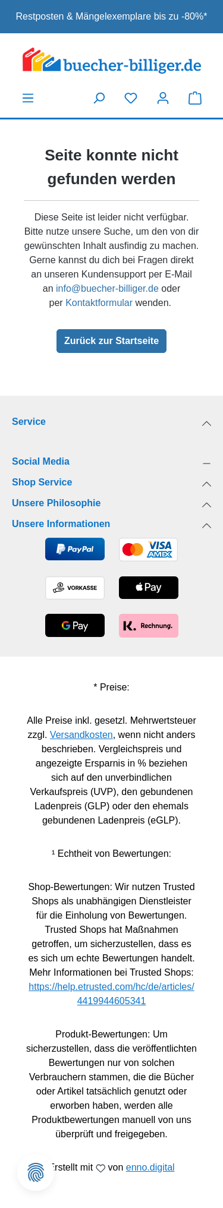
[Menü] (28, 98)
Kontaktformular (99, 303)
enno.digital (150, 1167)
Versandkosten (81, 735)
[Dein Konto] (163, 98)
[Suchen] (99, 98)
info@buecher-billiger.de (107, 288)
